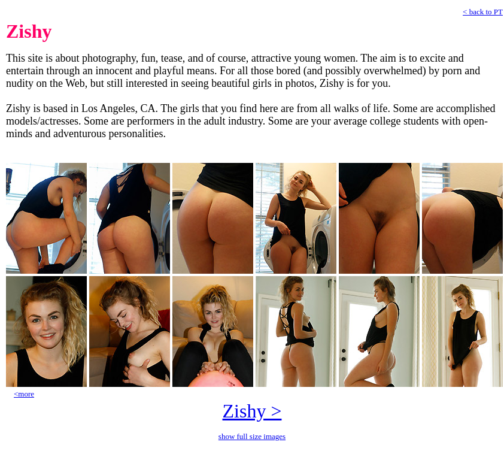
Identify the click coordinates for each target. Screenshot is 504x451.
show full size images (252, 436)
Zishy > (252, 411)
